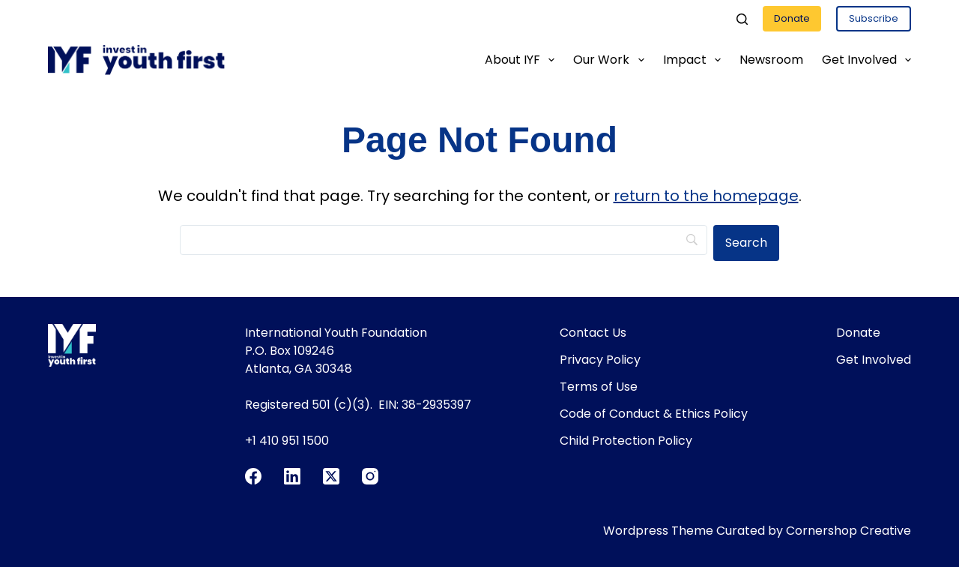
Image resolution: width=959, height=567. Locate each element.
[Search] (742, 19)
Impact (695, 60)
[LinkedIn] (292, 476)
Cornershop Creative (848, 530)
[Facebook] (253, 476)
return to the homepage (706, 195)
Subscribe (873, 18)
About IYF (522, 60)
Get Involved (866, 60)
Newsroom (771, 59)
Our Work (611, 60)
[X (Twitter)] (331, 476)
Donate (792, 18)
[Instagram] (370, 476)
